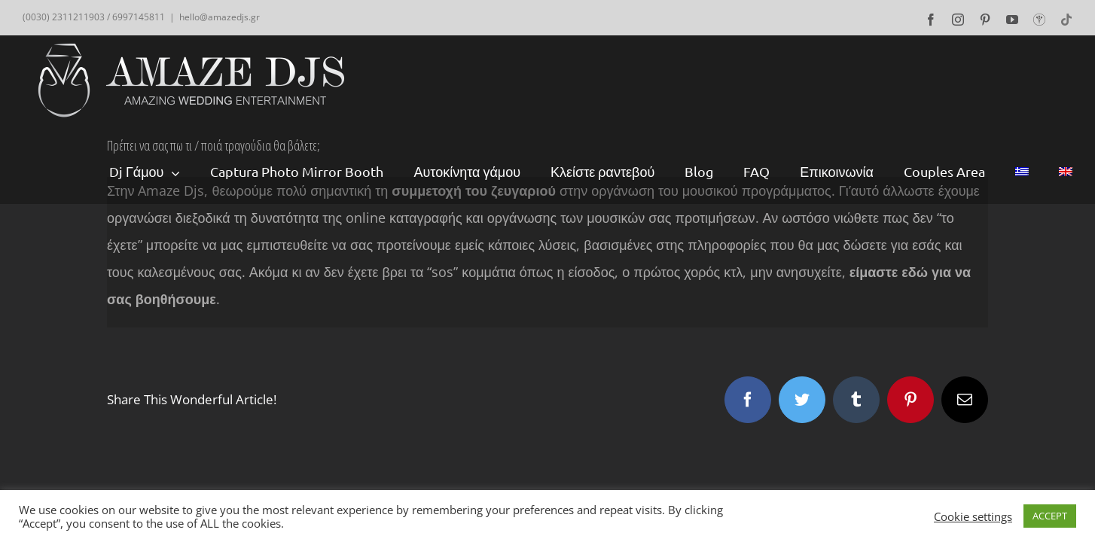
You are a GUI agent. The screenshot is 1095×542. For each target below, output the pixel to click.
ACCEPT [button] (1049, 515)
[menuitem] (160, 171)
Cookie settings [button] (973, 516)
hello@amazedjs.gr (219, 17)
